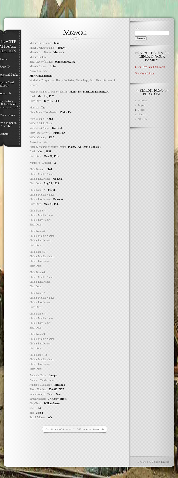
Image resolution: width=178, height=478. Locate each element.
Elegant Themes (160, 461)
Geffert (141, 109)
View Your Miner (144, 73)
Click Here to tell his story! (150, 67)
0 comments (98, 429)
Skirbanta (142, 119)
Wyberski (142, 100)
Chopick (142, 114)
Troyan (141, 105)
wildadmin (60, 429)
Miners (87, 429)
